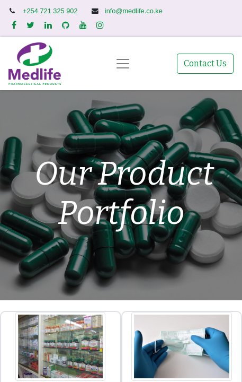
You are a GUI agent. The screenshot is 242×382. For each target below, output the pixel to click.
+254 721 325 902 (51, 11)
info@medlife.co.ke (134, 11)
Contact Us (205, 63)
